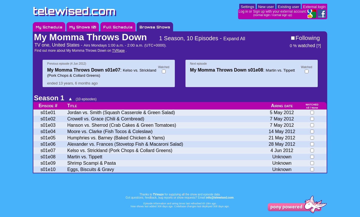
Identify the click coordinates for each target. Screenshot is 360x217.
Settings (247, 7)
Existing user (288, 7)
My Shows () (82, 27)
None (314, 107)
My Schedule (49, 27)
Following (308, 38)
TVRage (118, 51)
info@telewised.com (219, 197)
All (307, 107)
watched (302, 45)
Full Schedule (118, 27)
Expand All (234, 38)
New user (266, 7)
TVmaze (158, 194)
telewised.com (74, 11)
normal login (262, 15)
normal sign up (281, 15)
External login (314, 7)
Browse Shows (154, 27)
